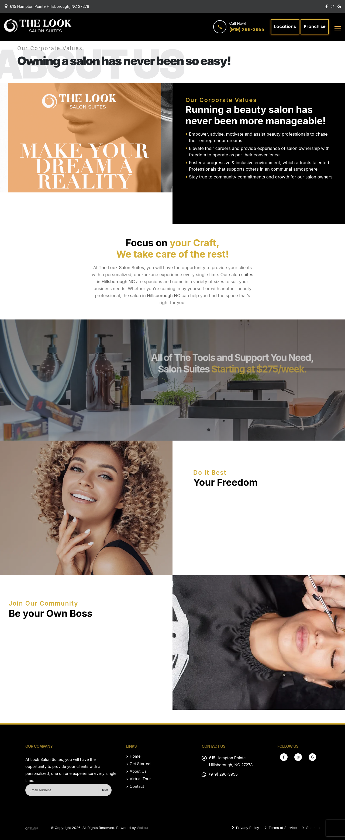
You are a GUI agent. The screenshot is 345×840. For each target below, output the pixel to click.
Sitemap (312, 827)
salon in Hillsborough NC (155, 295)
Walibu (142, 827)
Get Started (140, 763)
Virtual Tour (140, 778)
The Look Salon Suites (121, 267)
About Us (138, 771)
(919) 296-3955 (223, 774)
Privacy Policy (247, 827)
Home (135, 756)
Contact (137, 786)
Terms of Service (282, 827)
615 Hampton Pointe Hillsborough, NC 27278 (49, 6)
